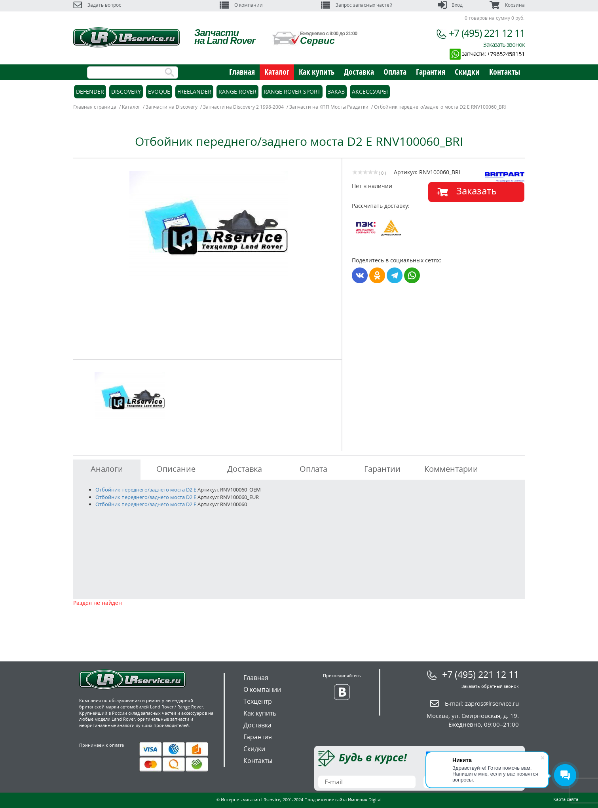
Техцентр (257, 701)
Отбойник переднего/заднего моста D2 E (145, 489)
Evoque (159, 91)
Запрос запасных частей (357, 5)
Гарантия (430, 71)
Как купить (316, 71)
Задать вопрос (97, 5)
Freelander (194, 91)
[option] (209, 223)
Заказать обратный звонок (490, 686)
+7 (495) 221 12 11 (487, 33)
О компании (241, 5)
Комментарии (451, 468)
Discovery (126, 91)
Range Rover (237, 91)
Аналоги (107, 468)
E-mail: (482, 703)
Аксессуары (370, 91)
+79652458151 (506, 54)
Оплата (394, 71)
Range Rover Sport (292, 91)
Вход (450, 5)
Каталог (276, 71)
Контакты (504, 71)
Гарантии (382, 468)
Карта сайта (565, 799)
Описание (176, 468)
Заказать (476, 190)
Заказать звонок (504, 44)
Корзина (507, 5)
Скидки (467, 71)
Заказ (336, 91)
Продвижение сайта (325, 799)
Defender (90, 91)
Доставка (359, 71)
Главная (242, 71)
